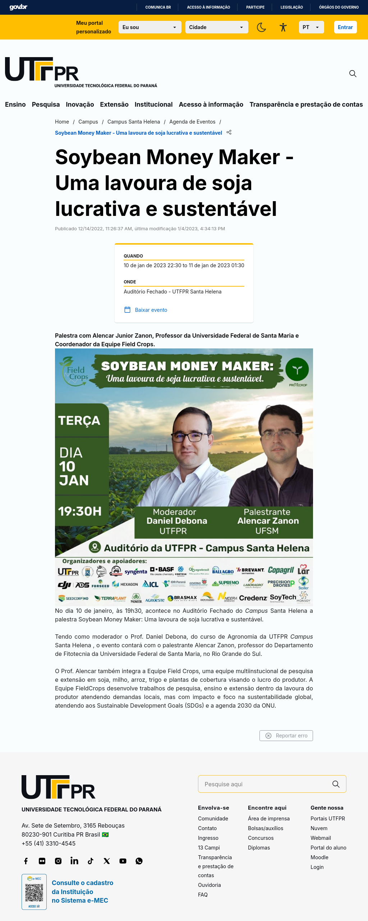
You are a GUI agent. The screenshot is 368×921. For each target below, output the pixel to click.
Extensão (114, 104)
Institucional (154, 104)
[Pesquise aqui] (265, 784)
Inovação (80, 104)
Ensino (15, 104)
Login (317, 867)
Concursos (261, 838)
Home (62, 122)
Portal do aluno (328, 847)
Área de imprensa (269, 818)
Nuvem (318, 828)
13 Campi (209, 847)
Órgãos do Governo (339, 7)
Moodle (319, 857)
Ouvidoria (209, 885)
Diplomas (259, 847)
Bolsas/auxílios (265, 828)
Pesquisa (46, 104)
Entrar (345, 27)
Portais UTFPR (327, 818)
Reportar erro (286, 735)
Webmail (320, 838)
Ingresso (208, 838)
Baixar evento (151, 310)
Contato (207, 828)
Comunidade (213, 818)
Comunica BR (158, 7)
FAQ (203, 895)
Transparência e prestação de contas (306, 104)
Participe (255, 7)
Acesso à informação (208, 7)
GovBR (18, 7)
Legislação (292, 7)
